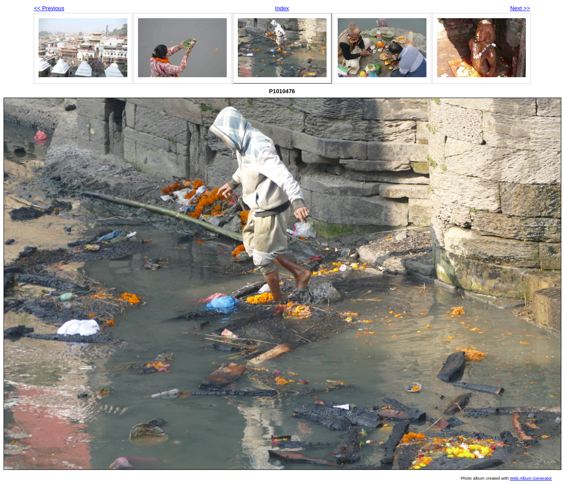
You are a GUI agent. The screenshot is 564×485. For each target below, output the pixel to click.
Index (282, 8)
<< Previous (49, 8)
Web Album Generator (531, 478)
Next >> (520, 8)
